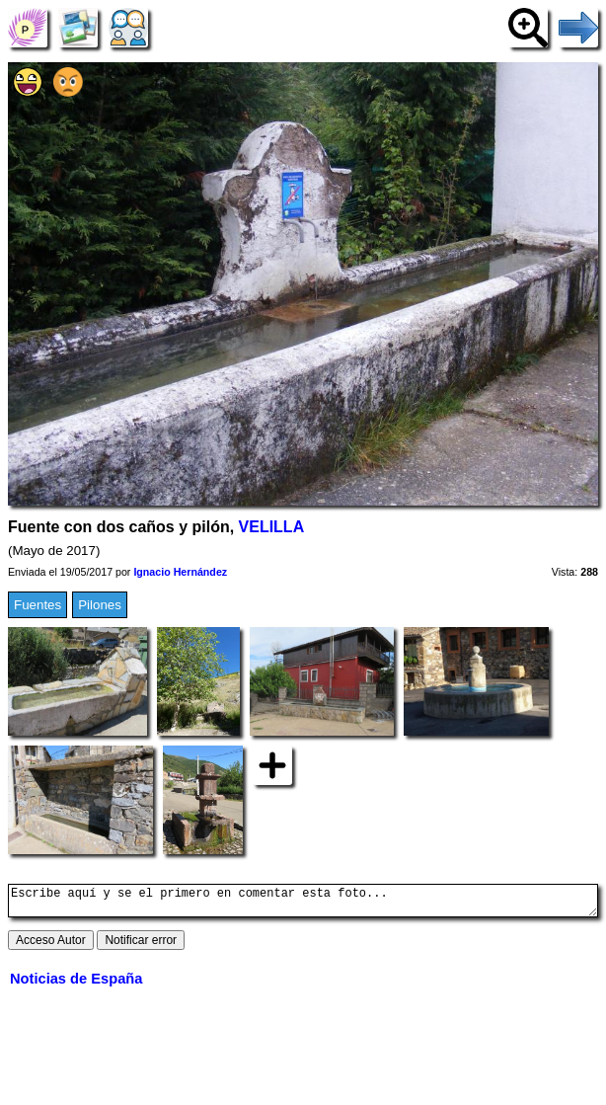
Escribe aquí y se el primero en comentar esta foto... (303, 903)
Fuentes (37, 604)
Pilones (99, 604)
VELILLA (272, 526)
